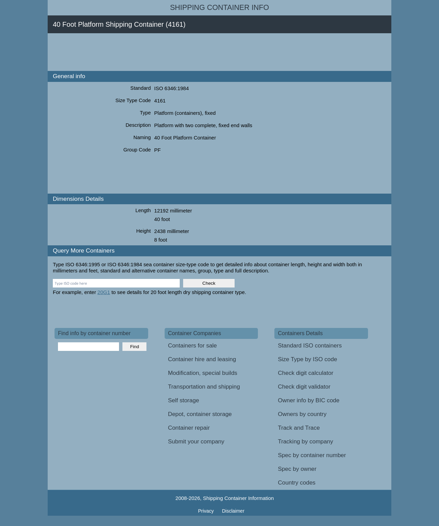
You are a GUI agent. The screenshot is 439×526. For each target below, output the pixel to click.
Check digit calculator (305, 373)
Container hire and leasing (202, 359)
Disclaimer (233, 511)
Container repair (189, 428)
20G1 (103, 292)
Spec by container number (312, 455)
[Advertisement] (179, 52)
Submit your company (196, 441)
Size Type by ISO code (307, 359)
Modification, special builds (202, 373)
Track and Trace (299, 428)
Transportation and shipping (204, 386)
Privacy (206, 511)
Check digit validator (304, 386)
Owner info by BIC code (309, 400)
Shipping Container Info (219, 7)
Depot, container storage (200, 414)
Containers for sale (192, 345)
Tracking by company (305, 441)
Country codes (297, 482)
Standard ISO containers (310, 345)
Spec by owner (297, 469)
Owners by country (302, 414)
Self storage (183, 400)
